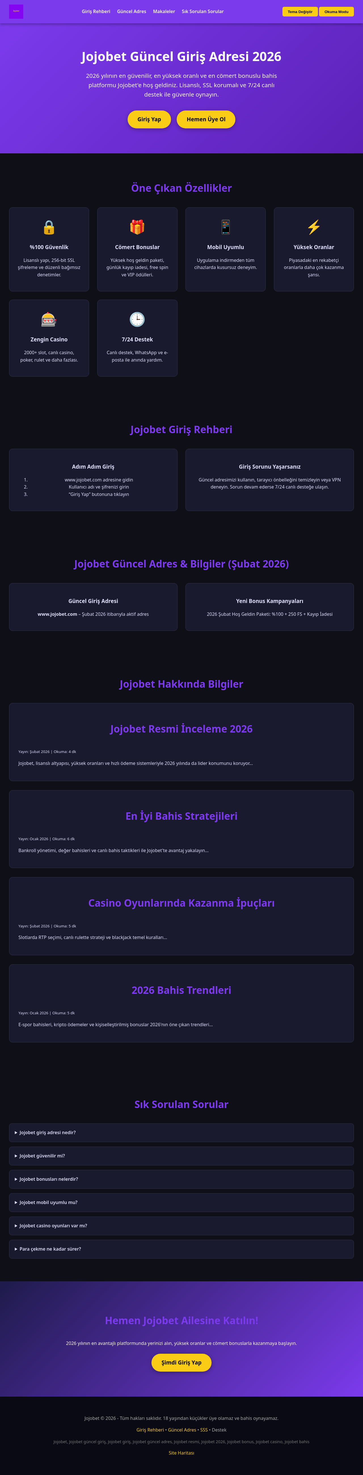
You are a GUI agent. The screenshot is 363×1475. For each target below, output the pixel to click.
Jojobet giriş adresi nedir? (48, 1132)
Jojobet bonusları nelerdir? (49, 1179)
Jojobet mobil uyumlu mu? (48, 1202)
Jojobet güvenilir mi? (42, 1156)
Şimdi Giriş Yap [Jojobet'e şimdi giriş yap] (181, 1362)
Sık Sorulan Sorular (203, 11)
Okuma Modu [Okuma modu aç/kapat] (336, 12)
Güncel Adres (131, 11)
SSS (204, 1430)
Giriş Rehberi (96, 11)
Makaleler (164, 11)
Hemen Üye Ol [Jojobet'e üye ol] (206, 119)
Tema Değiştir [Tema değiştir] (300, 12)
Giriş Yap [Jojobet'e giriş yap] (149, 119)
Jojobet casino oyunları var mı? (53, 1225)
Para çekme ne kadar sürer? (50, 1249)
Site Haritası (181, 1453)
